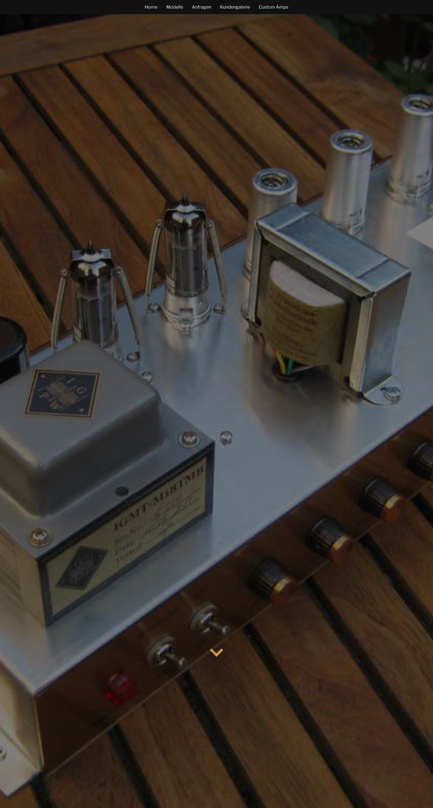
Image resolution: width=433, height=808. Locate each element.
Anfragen (201, 7)
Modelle (174, 7)
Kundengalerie (235, 7)
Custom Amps (273, 7)
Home (151, 7)
